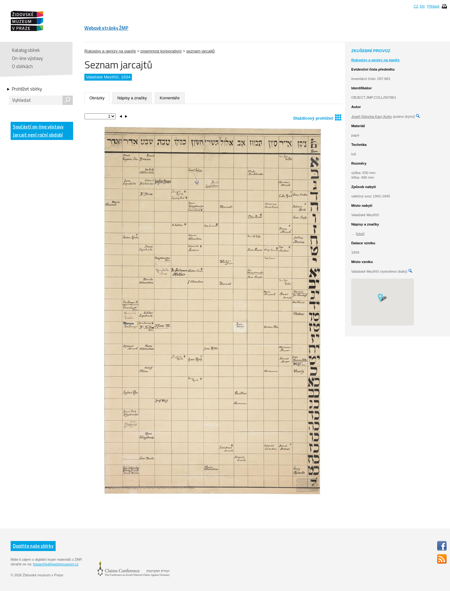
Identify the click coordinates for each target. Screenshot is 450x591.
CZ (416, 6)
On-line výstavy (27, 58)
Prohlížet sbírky (27, 89)
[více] (360, 234)
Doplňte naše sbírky (33, 545)
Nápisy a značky (132, 98)
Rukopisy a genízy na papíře (110, 51)
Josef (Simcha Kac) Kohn (371, 116)
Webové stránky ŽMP (106, 28)
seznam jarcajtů (200, 51)
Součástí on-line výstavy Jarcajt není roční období (38, 130)
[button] (382, 297)
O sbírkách (22, 66)
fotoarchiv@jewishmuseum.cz (55, 564)
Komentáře (170, 98)
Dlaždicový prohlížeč (317, 117)
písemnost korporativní (161, 51)
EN (422, 6)
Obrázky (96, 98)
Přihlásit (433, 6)
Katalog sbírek (26, 50)
